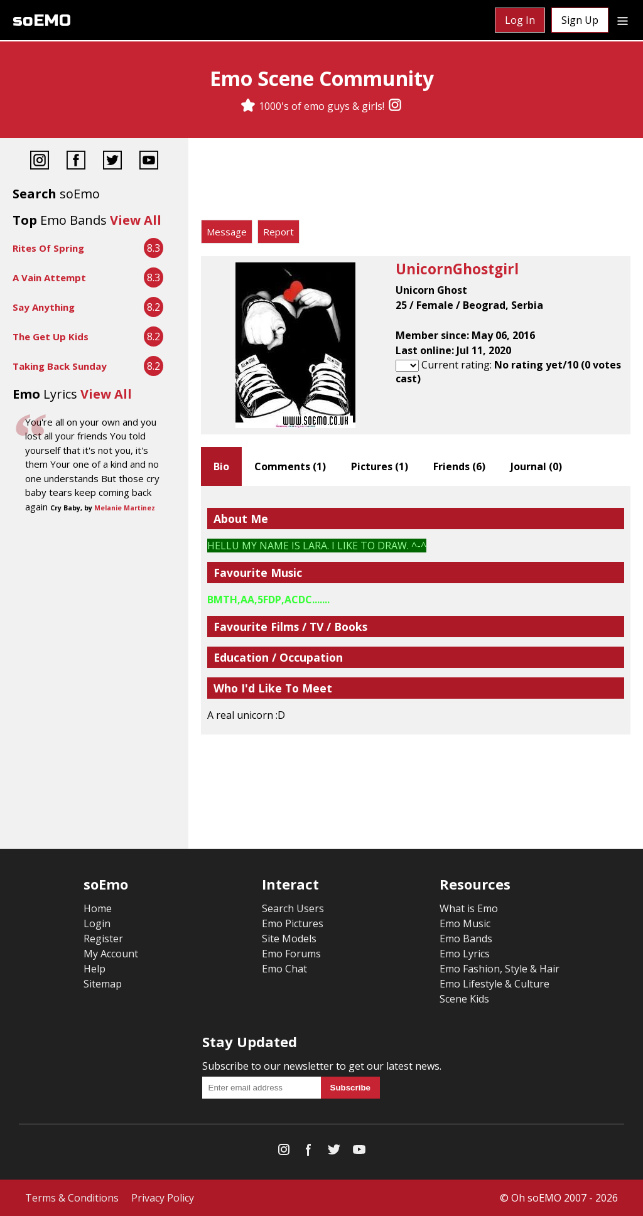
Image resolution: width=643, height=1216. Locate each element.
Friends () (459, 466)
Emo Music (465, 923)
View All (135, 220)
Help (94, 969)
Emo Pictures (292, 923)
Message (227, 231)
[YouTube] (148, 162)
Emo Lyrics (465, 953)
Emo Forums (291, 953)
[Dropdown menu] (623, 20)
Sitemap (103, 984)
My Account (111, 953)
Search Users (293, 908)
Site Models (289, 938)
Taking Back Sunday (60, 366)
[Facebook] (76, 162)
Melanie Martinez (124, 507)
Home (98, 908)
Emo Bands (466, 938)
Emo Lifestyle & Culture (494, 984)
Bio (221, 466)
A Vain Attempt (49, 277)
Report (278, 231)
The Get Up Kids (51, 336)
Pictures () (379, 466)
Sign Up (579, 20)
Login (97, 923)
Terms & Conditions (72, 1198)
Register (103, 938)
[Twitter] (112, 162)
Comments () (290, 466)
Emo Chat (284, 969)
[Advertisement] (415, 182)
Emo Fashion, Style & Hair (499, 969)
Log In (520, 20)
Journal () (536, 466)
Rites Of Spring (48, 248)
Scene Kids (464, 999)
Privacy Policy (162, 1198)
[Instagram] (395, 106)
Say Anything (44, 307)
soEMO (42, 20)
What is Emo (469, 908)
